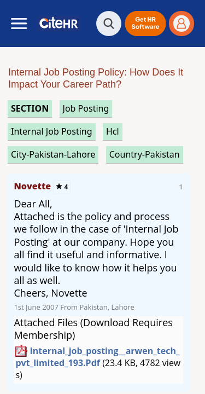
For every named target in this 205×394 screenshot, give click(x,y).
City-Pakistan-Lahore (53, 154)
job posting (86, 108)
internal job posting (51, 131)
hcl (112, 131)
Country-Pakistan (144, 154)
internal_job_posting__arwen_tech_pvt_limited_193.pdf (97, 357)
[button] (145, 23)
